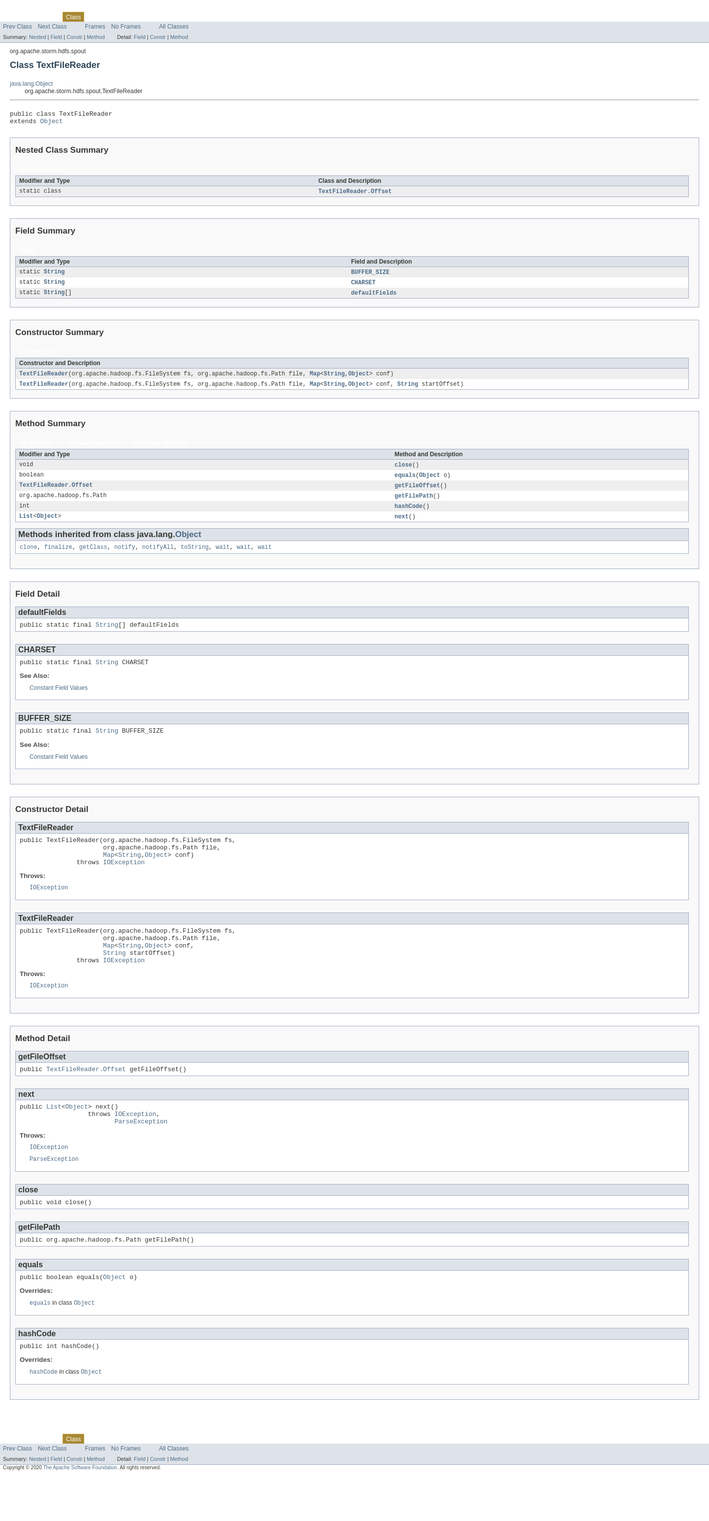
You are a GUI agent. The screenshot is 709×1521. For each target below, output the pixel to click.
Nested (37, 37)
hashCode (408, 514)
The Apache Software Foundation (80, 1512)
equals (405, 482)
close (403, 471)
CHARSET (363, 287)
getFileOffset (417, 493)
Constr (74, 37)
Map (315, 379)
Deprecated (140, 16)
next (401, 525)
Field (56, 37)
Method (95, 37)
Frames (95, 26)
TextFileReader (43, 379)
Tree (112, 16)
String (54, 276)
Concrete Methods (160, 449)
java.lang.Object (31, 83)
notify (124, 557)
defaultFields (373, 298)
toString (195, 557)
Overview (15, 16)
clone (28, 557)
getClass (93, 557)
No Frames (126, 26)
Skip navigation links (27, 8)
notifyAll (158, 557)
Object (51, 123)
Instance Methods (93, 449)
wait (222, 557)
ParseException (140, 1156)
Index (168, 16)
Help (188, 16)
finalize (58, 557)
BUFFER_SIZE (370, 276)
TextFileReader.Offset (355, 195)
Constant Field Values (59, 700)
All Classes (174, 26)
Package (45, 16)
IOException (124, 882)
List (26, 525)
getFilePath (413, 503)
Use (95, 16)
